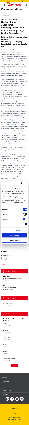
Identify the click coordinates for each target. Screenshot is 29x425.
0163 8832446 (8, 280)
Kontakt (14, 411)
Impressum (14, 406)
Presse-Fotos (8, 303)
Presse (14, 413)
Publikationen (8, 305)
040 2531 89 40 (9, 289)
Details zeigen (20, 230)
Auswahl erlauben (15, 240)
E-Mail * (5, 344)
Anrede (5, 323)
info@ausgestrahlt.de (10, 287)
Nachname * (6, 337)
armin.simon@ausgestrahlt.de (13, 278)
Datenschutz (14, 408)
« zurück (3, 264)
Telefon (5, 351)
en (27, 1)
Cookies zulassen (14, 235)
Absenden (14, 366)
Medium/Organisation (9, 358)
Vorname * (6, 330)
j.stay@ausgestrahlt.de (9, 259)
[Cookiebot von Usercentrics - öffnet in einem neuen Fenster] (20, 183)
